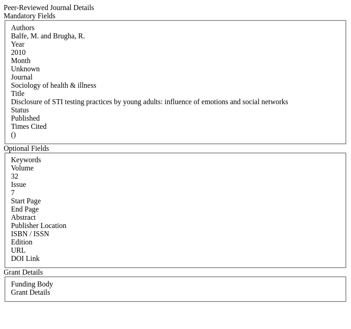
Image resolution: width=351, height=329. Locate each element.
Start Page (26, 201)
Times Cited (29, 126)
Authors (23, 28)
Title (18, 93)
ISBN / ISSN (30, 234)
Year (17, 44)
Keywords (26, 160)
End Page (25, 209)
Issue (18, 184)
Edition (21, 242)
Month (21, 60)
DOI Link (25, 258)
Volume (22, 168)
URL (18, 250)
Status (20, 110)
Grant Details (30, 292)
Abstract (23, 217)
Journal (21, 77)
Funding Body (32, 284)
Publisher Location (38, 225)
